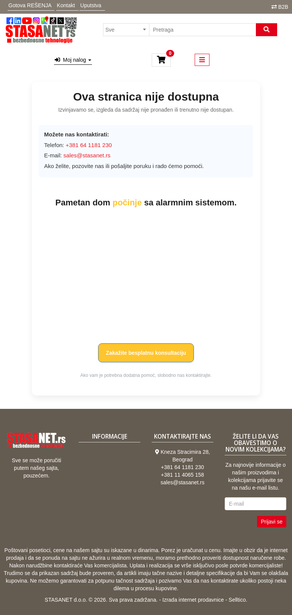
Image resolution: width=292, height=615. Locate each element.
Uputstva (90, 5)
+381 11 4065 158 (182, 475)
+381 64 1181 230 (182, 467)
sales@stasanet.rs (87, 155)
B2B (283, 7)
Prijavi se (271, 522)
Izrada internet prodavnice (193, 600)
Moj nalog (73, 60)
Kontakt (66, 5)
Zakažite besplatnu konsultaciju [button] (146, 353)
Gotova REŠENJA (30, 5)
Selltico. (238, 600)
